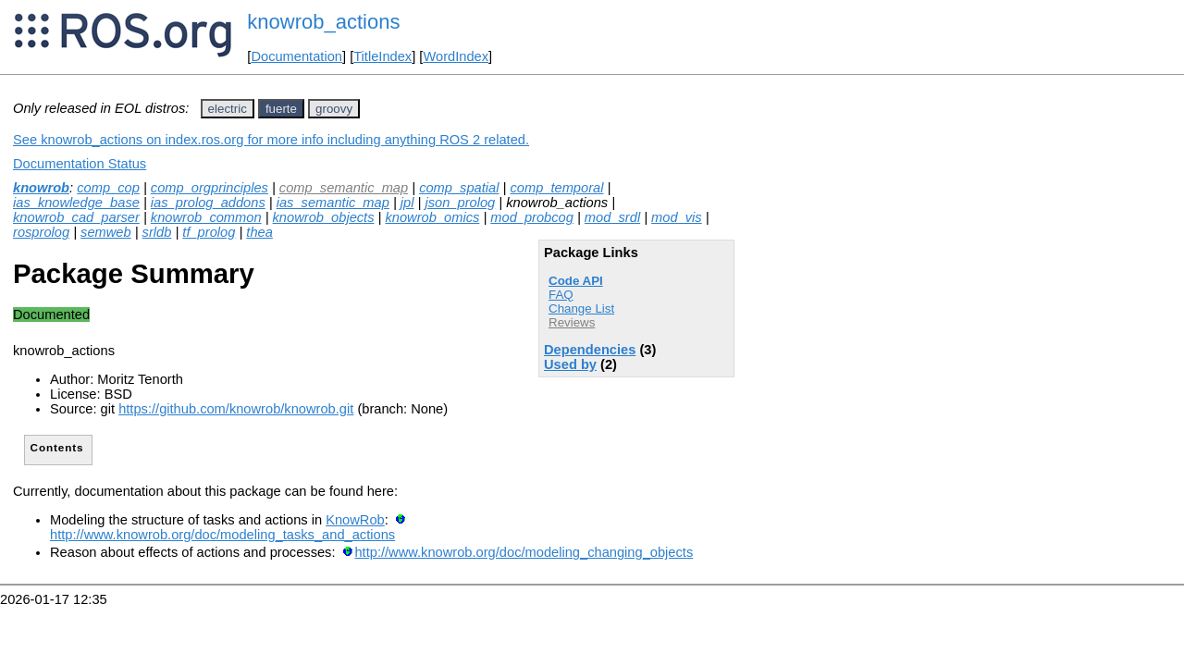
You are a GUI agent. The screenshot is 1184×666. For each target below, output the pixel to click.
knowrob (41, 187)
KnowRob (355, 519)
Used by (570, 364)
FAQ (561, 295)
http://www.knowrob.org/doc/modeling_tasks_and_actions (222, 534)
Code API (576, 281)
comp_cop (108, 187)
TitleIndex (382, 56)
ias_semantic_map (333, 202)
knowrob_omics (432, 217)
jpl (407, 202)
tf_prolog (208, 232)
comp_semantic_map (343, 187)
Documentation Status (79, 163)
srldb (157, 232)
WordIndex (455, 56)
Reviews (572, 322)
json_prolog (460, 202)
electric (227, 109)
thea (259, 232)
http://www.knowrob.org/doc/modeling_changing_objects (523, 552)
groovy (333, 109)
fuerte (281, 109)
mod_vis (676, 217)
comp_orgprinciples (209, 187)
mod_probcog (532, 217)
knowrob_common (206, 217)
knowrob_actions (323, 21)
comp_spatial (459, 187)
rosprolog (41, 232)
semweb (105, 232)
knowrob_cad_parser (76, 217)
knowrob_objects (324, 217)
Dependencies (589, 349)
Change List (581, 308)
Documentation (296, 56)
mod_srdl (612, 217)
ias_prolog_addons (208, 202)
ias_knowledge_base (76, 202)
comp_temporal (556, 187)
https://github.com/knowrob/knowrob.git (235, 408)
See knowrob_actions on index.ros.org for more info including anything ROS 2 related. (271, 139)
